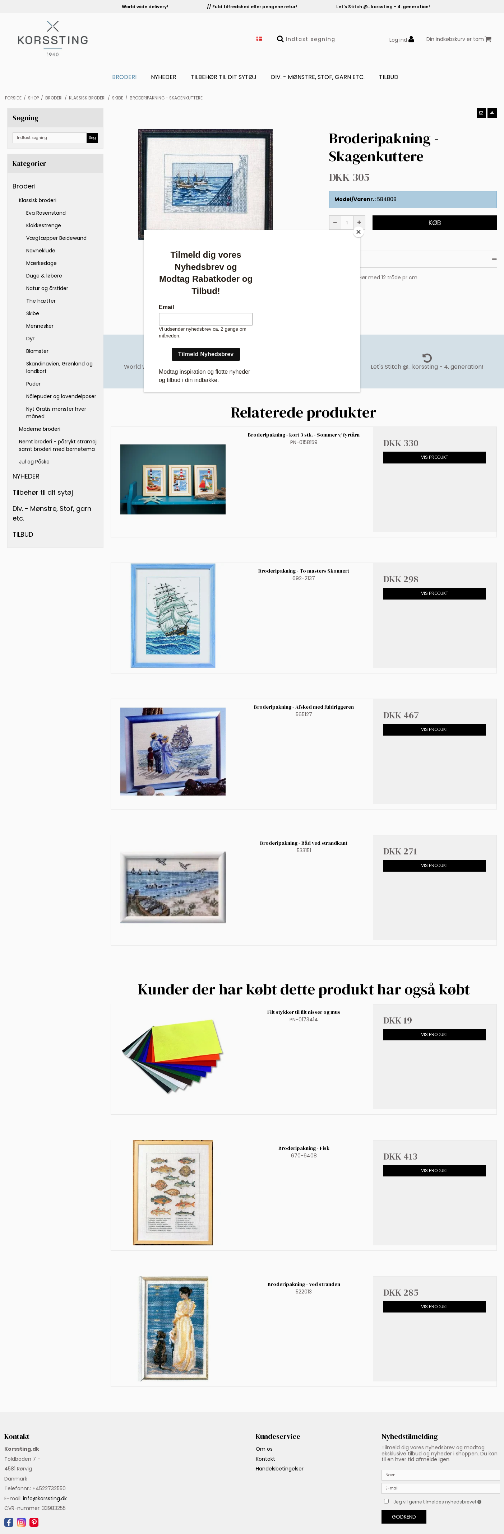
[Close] (358, 232)
